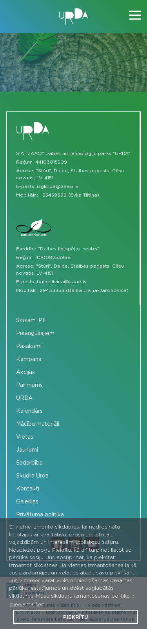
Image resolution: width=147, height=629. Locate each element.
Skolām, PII (30, 320)
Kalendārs (29, 411)
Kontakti (27, 489)
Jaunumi (27, 450)
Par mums (29, 385)
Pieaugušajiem (35, 333)
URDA (24, 398)
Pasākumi (29, 346)
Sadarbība (29, 463)
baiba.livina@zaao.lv (62, 281)
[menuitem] (73, 320)
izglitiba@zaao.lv (57, 186)
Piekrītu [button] (75, 617)
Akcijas (25, 372)
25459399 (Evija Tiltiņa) (70, 195)
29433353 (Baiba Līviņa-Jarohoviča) (84, 290)
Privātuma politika (40, 515)
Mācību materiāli (37, 424)
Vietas (24, 437)
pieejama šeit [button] (27, 604)
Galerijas (27, 502)
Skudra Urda (32, 476)
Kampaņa (29, 359)
